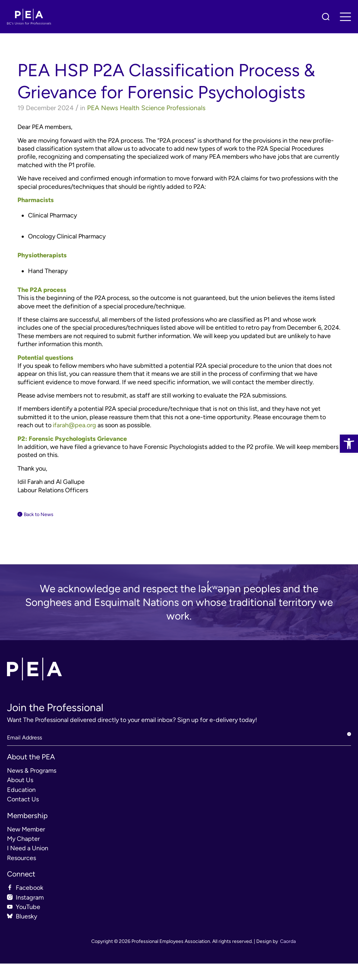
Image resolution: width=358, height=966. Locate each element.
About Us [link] (20, 783)
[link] (349, 444)
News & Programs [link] (31, 773)
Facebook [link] (29, 890)
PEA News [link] (102, 108)
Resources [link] (21, 860)
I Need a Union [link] (27, 851)
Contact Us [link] (23, 802)
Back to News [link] (45, 515)
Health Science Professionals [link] (163, 108)
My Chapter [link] (23, 841)
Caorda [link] (288, 944)
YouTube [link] (28, 909)
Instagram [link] (30, 900)
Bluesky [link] (26, 919)
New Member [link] (26, 832)
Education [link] (21, 792)
